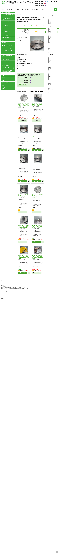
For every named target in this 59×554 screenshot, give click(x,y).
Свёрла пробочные (6, 59)
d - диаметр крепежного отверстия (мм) (51, 45)
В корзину (23, 150)
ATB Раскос (19, 70)
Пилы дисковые (5, 33)
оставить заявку (23, 120)
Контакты (24, 9)
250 (18, 62)
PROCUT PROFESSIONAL (6, 83)
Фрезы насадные (6, 25)
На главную (4, 9)
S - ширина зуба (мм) (51, 55)
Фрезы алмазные (6, 31)
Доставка (19, 9)
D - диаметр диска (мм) (50, 26)
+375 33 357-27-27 (27, 82)
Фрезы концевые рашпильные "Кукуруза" (7, 16)
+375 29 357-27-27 (41, 5)
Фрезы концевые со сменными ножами (7, 28)
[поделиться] (26, 26)
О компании (9, 9)
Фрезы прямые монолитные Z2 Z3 (7, 19)
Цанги (4, 43)
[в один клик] (57, 32)
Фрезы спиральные (6, 29)
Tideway (3, 87)
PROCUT (3, 80)
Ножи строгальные (6, 65)
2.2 (17, 60)
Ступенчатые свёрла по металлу (8, 68)
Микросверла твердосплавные (8, 37)
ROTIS (3, 85)
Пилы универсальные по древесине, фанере (33, 91)
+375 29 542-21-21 (41, 3)
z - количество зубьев (51, 65)
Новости (29, 9)
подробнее (20, 115)
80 (17, 68)
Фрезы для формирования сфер (8, 14)
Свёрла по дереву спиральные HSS (7, 56)
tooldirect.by (3, 298)
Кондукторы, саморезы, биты (8, 67)
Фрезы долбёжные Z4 (6, 21)
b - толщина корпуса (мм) (50, 15)
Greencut (3, 77)
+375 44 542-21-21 (41, 1)
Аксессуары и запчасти (7, 48)
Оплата (14, 9)
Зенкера (4, 47)
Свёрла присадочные (6, 61)
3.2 (17, 66)
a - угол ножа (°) (52, 81)
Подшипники (5, 42)
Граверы (4, 40)
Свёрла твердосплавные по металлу (7, 63)
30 (17, 64)
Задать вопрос (35, 9)
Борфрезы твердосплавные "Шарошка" (7, 35)
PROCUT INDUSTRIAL (5, 82)
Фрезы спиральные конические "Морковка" (7, 23)
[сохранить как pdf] (39, 26)
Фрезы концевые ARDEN (7, 12)
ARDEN (3, 75)
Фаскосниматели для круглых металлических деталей (7, 71)
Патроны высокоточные (7, 45)
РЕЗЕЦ (3, 88)
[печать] (32, 26)
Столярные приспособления (8, 50)
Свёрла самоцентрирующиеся (7, 53)
